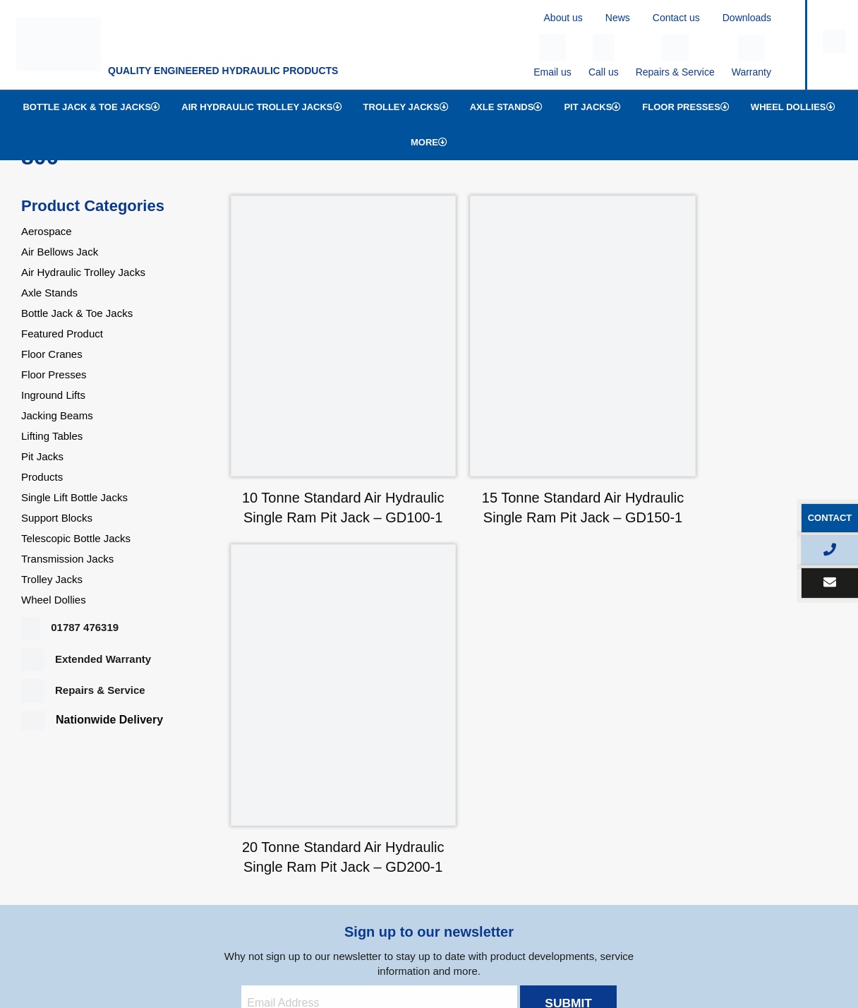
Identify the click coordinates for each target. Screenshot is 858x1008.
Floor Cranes (52, 354)
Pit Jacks (592, 107)
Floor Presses (686, 107)
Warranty (751, 56)
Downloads (747, 17)
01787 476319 (70, 627)
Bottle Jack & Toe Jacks (91, 107)
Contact (830, 517)
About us (563, 17)
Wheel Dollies (793, 107)
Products (42, 477)
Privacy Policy (137, 956)
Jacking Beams (57, 415)
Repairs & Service (675, 56)
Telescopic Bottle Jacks (76, 538)
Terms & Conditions (219, 956)
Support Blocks (56, 518)
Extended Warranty (86, 659)
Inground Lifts (53, 395)
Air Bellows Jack (59, 252)
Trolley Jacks (406, 107)
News (617, 17)
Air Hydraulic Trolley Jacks (261, 107)
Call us (603, 56)
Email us (552, 56)
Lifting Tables (52, 436)
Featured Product (62, 334)
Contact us (676, 17)
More (429, 142)
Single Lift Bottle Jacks (74, 497)
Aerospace (46, 231)
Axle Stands (506, 107)
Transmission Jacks (67, 559)
